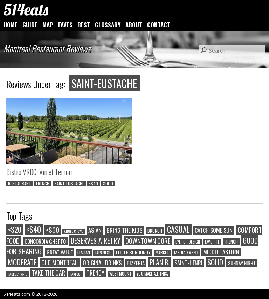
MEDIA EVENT (186, 252)
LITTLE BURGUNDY (133, 252)
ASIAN (95, 230)
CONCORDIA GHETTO (45, 241)
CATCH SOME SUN (214, 230)
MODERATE (22, 262)
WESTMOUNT (120, 274)
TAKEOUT (76, 274)
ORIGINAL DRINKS (102, 262)
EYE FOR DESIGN (187, 242)
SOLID (108, 183)
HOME (11, 24)
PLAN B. (160, 262)
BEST (83, 24)
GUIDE (29, 24)
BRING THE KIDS (124, 230)
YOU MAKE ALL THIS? (152, 274)
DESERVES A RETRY (95, 240)
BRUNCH (154, 230)
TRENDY (95, 272)
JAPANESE (103, 253)
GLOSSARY (107, 24)
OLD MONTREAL (59, 262)
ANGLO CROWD (73, 231)
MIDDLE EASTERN (221, 252)
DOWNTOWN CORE (148, 240)
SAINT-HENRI (188, 263)
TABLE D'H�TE (17, 274)
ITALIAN (83, 252)
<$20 (14, 229)
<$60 (52, 230)
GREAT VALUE (60, 252)
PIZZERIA (136, 263)
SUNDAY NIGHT (242, 263)
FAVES (65, 24)
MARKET (162, 253)
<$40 (93, 183)
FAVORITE (212, 242)
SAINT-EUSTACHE (69, 183)
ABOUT (133, 24)
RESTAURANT (19, 183)
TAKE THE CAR (48, 272)
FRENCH (42, 183)
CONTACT (158, 24)
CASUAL (178, 229)
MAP (47, 24)
